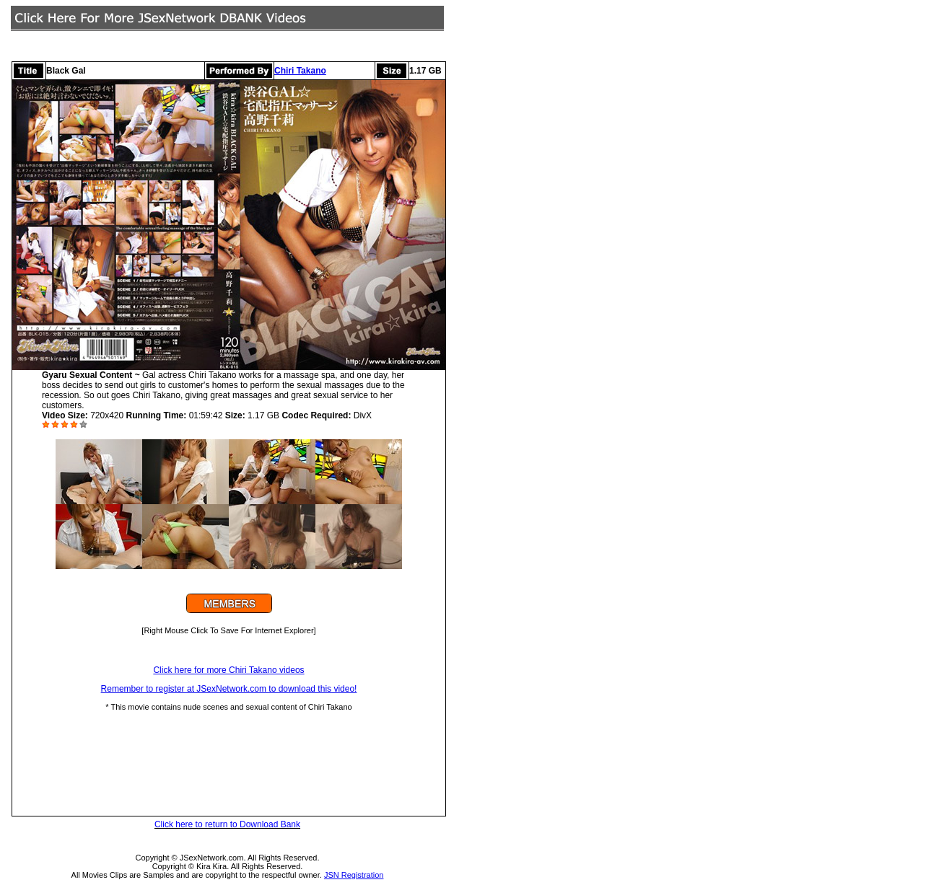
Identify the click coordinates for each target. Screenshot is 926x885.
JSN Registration (354, 875)
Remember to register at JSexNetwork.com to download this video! (229, 689)
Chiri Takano (300, 71)
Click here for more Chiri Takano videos (228, 670)
